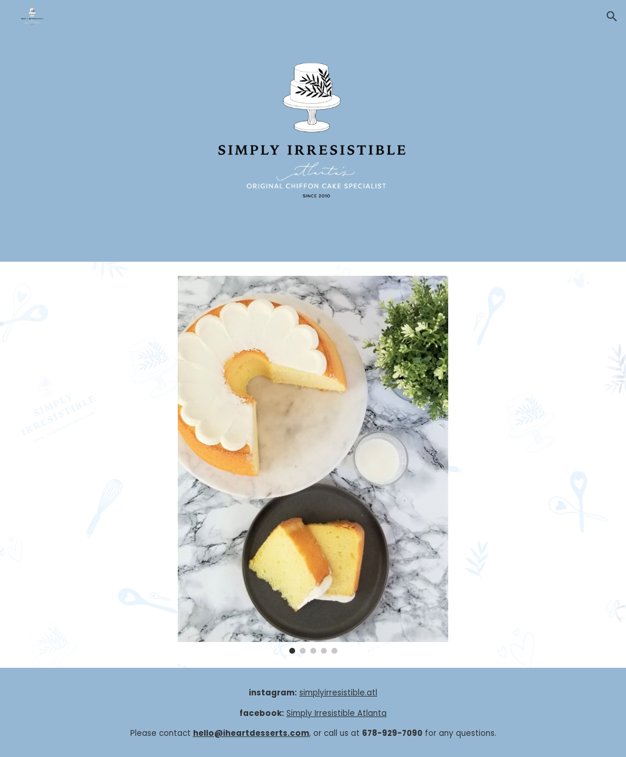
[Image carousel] (313, 465)
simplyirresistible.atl (338, 692)
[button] (612, 16)
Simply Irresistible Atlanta (336, 713)
